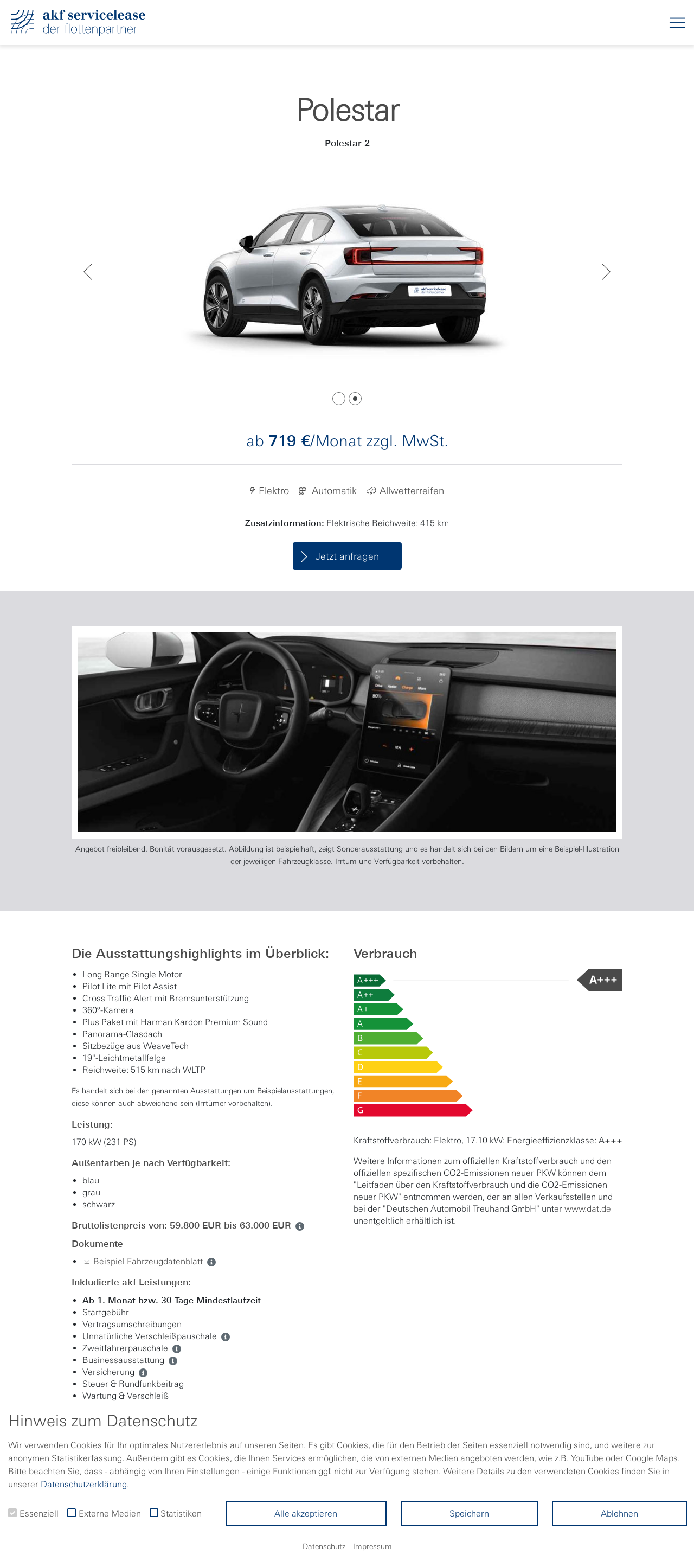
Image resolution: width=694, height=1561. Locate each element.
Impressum (372, 1546)
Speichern (469, 1513)
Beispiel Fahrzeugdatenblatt (142, 1261)
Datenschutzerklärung (84, 1484)
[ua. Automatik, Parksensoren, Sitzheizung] (170, 1360)
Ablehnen (619, 1513)
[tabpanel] (347, 272)
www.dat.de (587, 1209)
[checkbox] (12, 1512)
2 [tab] (355, 398)
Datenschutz (324, 1546)
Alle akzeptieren (305, 1513)
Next (606, 271)
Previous (88, 271)
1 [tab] (338, 398)
